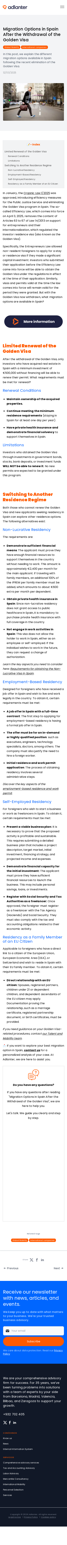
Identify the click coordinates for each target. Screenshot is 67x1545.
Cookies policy (48, 1517)
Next (57, 1268)
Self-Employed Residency (21, 179)
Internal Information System (18, 1449)
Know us (7, 1438)
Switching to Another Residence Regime (28, 165)
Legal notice (14, 1517)
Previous (12, 1268)
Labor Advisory (11, 1473)
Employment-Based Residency (24, 174)
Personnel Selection (13, 1489)
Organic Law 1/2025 (37, 193)
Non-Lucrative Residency (21, 170)
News (6, 1443)
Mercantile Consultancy (15, 1478)
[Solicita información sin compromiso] (33, 1171)
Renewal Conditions (18, 156)
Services (7, 1495)
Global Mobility (11, 47)
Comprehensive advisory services (21, 1462)
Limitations (14, 160)
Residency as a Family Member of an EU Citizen (33, 183)
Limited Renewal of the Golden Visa (26, 151)
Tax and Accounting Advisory (19, 1468)
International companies (34, 47)
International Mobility (14, 1484)
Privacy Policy (31, 1517)
